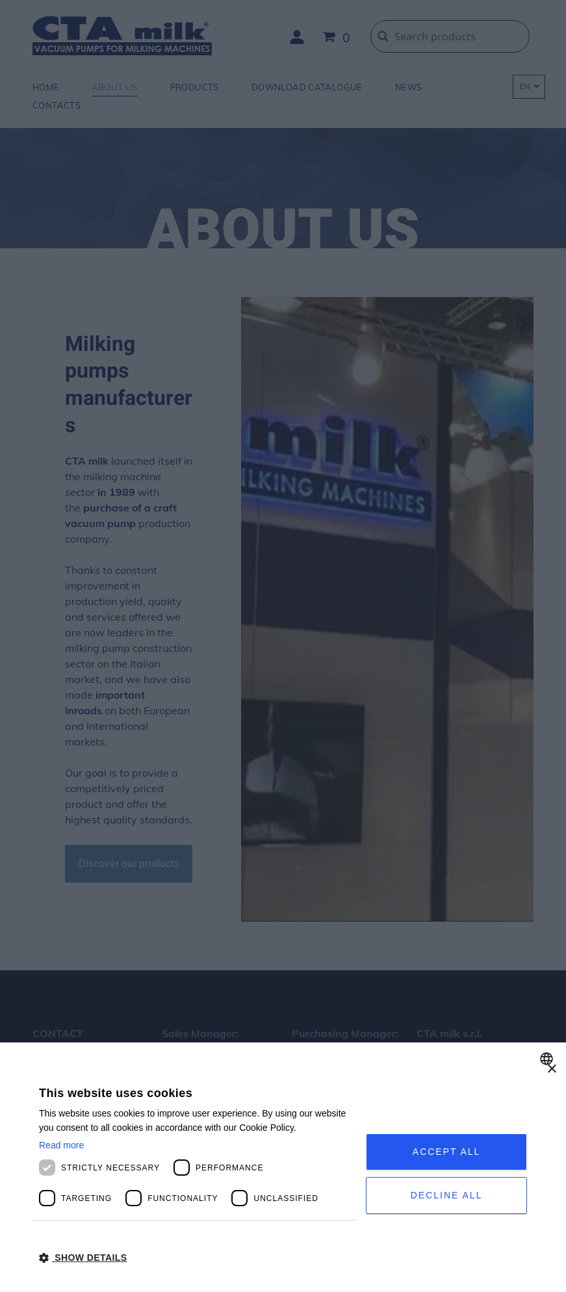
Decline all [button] (447, 1195)
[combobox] (548, 1058)
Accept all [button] (447, 1151)
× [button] (551, 1069)
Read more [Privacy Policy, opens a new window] (61, 1145)
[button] (197, 1257)
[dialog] (283, 1167)
